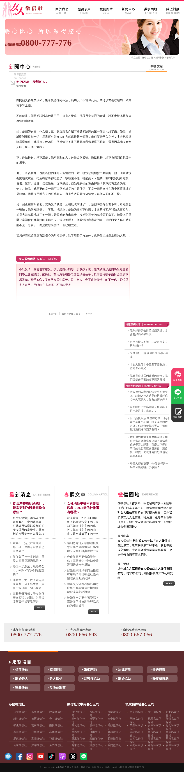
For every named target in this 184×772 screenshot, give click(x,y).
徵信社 (145, 57)
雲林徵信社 (38, 725)
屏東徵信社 (20, 738)
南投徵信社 (56, 725)
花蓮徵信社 (56, 738)
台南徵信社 (38, 732)
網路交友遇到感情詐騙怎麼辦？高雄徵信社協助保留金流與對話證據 (83, 587)
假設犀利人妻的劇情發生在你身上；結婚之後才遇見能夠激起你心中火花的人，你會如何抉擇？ (149, 395)
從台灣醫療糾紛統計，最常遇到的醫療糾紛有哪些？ (29, 508)
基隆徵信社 (38, 712)
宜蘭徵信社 (38, 738)
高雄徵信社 (56, 732)
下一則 (90, 313)
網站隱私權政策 (136, 767)
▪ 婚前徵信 (20, 670)
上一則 (53, 313)
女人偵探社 (136, 712)
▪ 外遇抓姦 (157, 670)
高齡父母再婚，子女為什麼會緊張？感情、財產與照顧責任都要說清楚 (28, 597)
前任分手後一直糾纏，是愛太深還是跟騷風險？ (28, 558)
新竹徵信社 (20, 718)
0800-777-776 (38, 43)
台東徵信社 (20, 745)
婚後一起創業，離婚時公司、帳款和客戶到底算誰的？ (28, 570)
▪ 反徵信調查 (57, 687)
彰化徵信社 (20, 725)
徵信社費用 (121, 767)
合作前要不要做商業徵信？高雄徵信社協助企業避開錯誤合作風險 (83, 560)
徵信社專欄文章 (71, 313)
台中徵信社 (56, 718)
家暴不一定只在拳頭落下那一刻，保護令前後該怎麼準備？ (28, 547)
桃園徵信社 (56, 712)
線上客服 (177, 380)
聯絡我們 (177, 416)
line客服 (178, 398)
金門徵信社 (56, 745)
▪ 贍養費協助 (159, 678)
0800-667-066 (136, 634)
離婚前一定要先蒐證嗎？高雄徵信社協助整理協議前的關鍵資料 (83, 601)
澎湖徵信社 (38, 745)
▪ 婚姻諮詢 (89, 670)
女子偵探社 (154, 712)
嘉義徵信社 (20, 732)
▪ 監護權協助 (91, 678)
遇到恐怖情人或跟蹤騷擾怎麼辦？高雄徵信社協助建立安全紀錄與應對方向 (83, 547)
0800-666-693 (81, 634)
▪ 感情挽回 (55, 670)
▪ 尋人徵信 (55, 678)
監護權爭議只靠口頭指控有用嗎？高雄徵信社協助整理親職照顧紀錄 (83, 574)
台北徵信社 (20, 712)
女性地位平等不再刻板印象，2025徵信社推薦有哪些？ (83, 508)
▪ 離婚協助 (123, 678)
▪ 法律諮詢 (123, 670)
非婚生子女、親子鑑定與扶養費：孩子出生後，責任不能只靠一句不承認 (28, 584)
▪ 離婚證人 (20, 678)
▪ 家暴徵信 (20, 687)
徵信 (94, 767)
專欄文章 (170, 57)
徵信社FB (110, 767)
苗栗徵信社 (38, 718)
